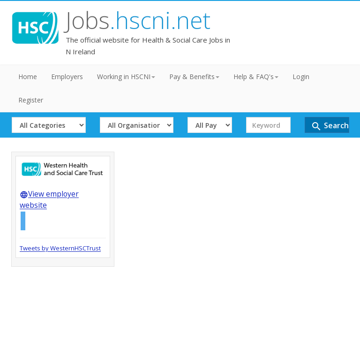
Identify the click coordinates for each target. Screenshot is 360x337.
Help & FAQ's (255, 73)
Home (27, 73)
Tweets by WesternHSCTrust (60, 253)
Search (95, 129)
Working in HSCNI (126, 73)
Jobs (101, 20)
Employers (67, 73)
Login (300, 73)
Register (30, 97)
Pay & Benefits (194, 73)
